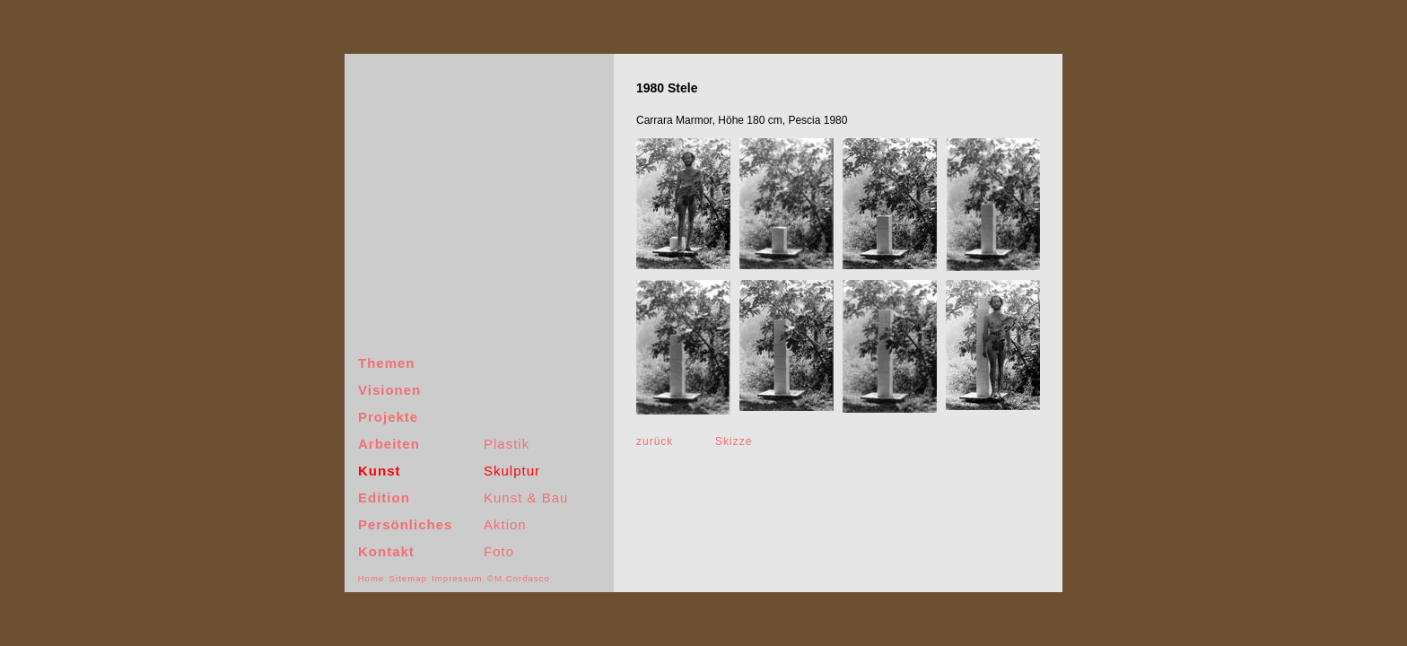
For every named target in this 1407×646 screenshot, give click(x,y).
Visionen (389, 389)
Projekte (388, 416)
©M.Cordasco (518, 578)
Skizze (733, 441)
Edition (384, 497)
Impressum (457, 578)
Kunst (379, 470)
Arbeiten (389, 443)
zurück (654, 441)
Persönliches (405, 524)
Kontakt (386, 551)
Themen (386, 363)
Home (371, 578)
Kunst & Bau (526, 497)
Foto (499, 551)
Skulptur (512, 470)
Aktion (505, 524)
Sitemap (408, 578)
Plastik (506, 443)
